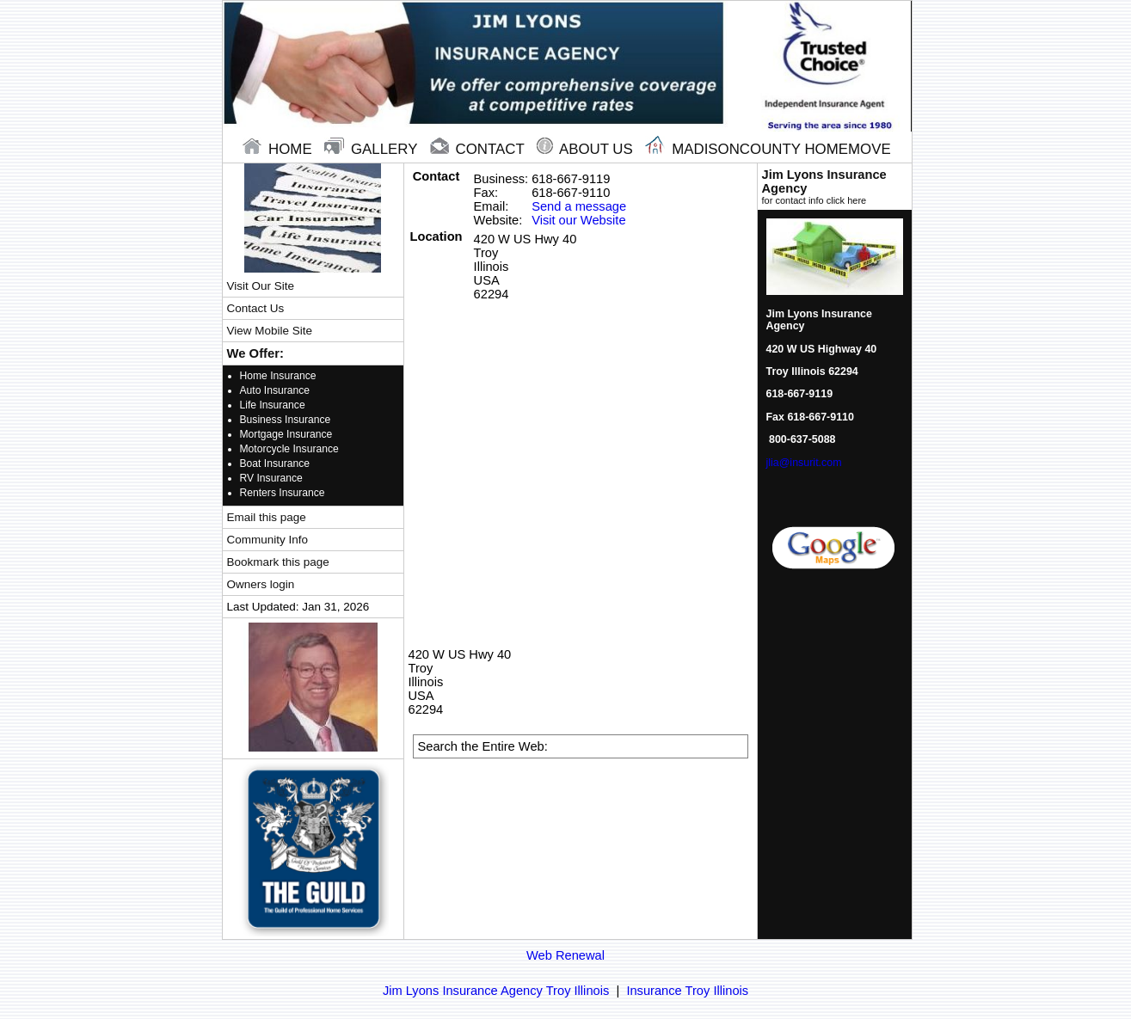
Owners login (261, 584)
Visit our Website (578, 220)
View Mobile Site (269, 330)
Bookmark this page (278, 562)
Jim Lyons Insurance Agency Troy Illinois (496, 991)
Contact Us (256, 308)
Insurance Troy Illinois (687, 991)
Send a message (579, 206)
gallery (372, 149)
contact (479, 149)
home (279, 149)
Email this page (266, 517)
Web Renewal (565, 955)
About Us (586, 149)
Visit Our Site (260, 285)
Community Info (267, 539)
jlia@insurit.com (804, 463)
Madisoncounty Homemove (767, 149)
